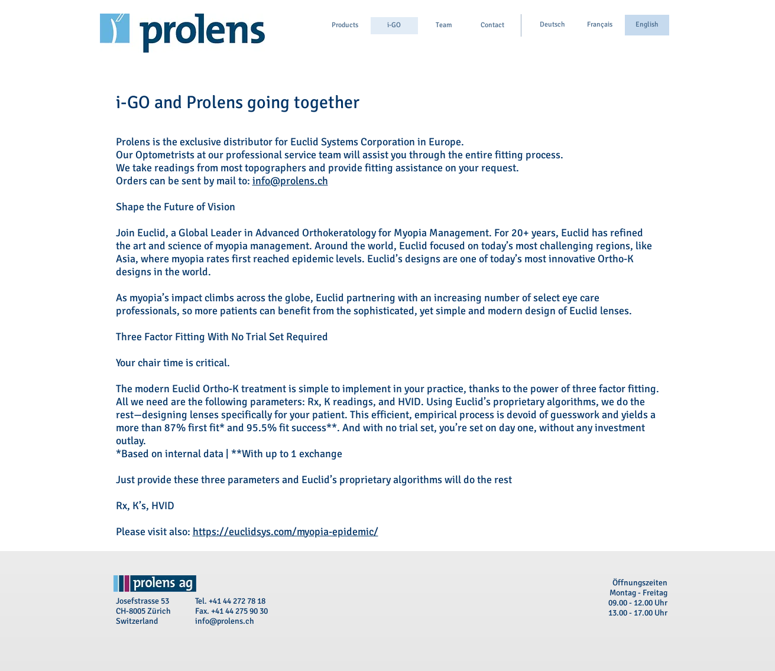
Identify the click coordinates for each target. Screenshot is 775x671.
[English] (647, 25)
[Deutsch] (552, 25)
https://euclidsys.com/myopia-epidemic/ (285, 531)
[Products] (345, 25)
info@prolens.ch (290, 180)
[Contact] (492, 25)
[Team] (444, 25)
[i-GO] (394, 25)
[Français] (600, 25)
